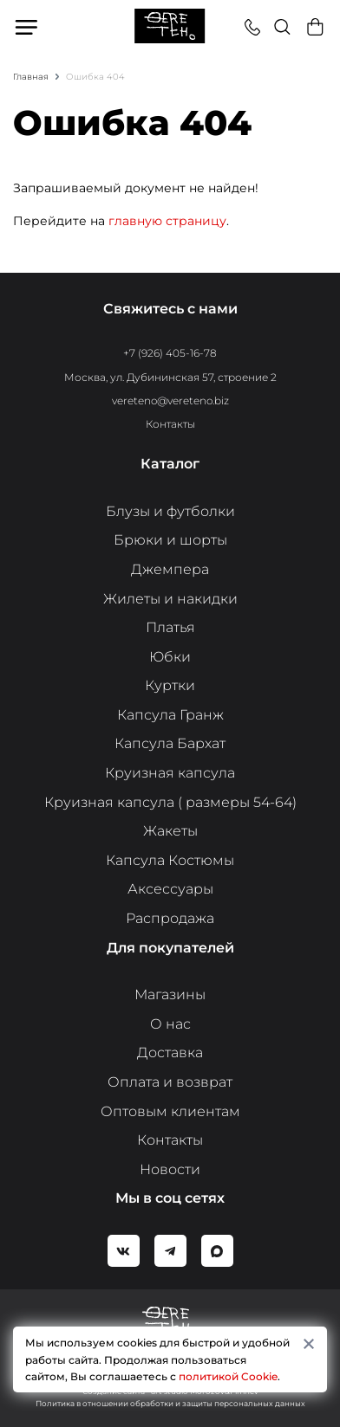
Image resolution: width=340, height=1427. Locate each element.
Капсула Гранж (170, 715)
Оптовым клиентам (170, 1111)
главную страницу (167, 221)
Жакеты (170, 831)
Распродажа (170, 918)
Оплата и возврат (170, 1082)
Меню (28, 26)
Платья (170, 627)
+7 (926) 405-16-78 (170, 352)
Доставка (170, 1052)
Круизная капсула (170, 773)
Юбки (170, 657)
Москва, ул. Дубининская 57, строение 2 (170, 377)
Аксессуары (170, 889)
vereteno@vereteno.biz (170, 400)
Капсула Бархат (170, 743)
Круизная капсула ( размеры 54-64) (170, 802)
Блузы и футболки (170, 511)
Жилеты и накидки (170, 599)
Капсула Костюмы (170, 860)
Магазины (170, 994)
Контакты (170, 423)
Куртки (170, 685)
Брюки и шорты (170, 540)
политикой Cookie (228, 1376)
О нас (170, 1024)
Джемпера (170, 569)
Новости (170, 1169)
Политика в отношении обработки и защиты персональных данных (170, 1403)
